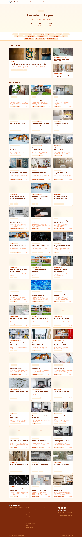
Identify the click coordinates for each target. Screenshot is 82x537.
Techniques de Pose (18, 36)
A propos (43, 507)
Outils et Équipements (40, 38)
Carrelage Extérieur (54, 1)
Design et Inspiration (30, 36)
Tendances (62, 1)
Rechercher (70, 1)
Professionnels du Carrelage (34, 1)
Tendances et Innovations (42, 36)
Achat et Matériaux (28, 38)
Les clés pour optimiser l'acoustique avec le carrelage (65, 515)
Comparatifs (66, 34)
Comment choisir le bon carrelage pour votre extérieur (64, 517)
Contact (43, 509)
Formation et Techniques (52, 38)
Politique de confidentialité (47, 512)
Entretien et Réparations (54, 36)
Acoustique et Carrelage (45, 1)
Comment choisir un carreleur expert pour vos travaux (65, 513)
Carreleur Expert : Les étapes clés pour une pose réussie (65, 512)
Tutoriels (26, 1)
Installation (65, 36)
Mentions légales (45, 510)
